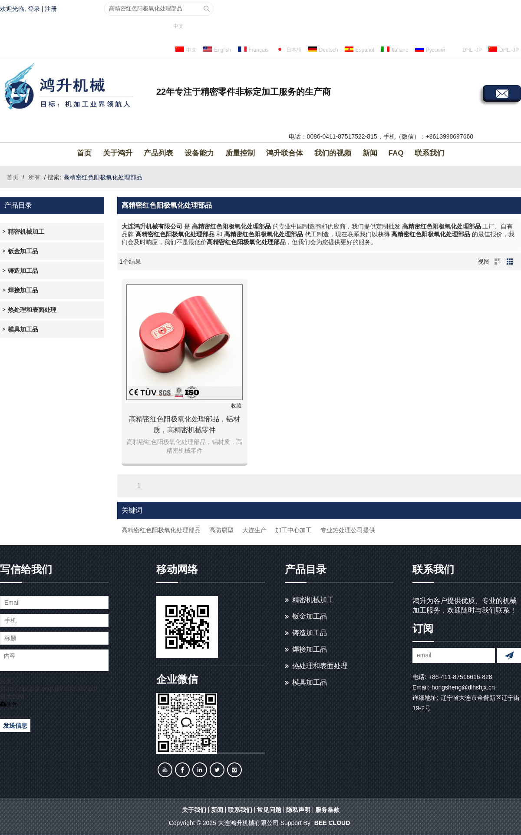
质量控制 (240, 153)
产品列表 (158, 153)
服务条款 (327, 810)
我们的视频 (332, 153)
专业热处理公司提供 (347, 530)
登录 (34, 8)
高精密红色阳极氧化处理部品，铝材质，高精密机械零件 (184, 424)
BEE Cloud (332, 823)
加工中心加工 (293, 530)
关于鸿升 (117, 153)
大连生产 (254, 530)
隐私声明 (298, 810)
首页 (84, 153)
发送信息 (15, 725)
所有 (34, 177)
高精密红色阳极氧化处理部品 (161, 530)
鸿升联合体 (284, 153)
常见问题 (269, 810)
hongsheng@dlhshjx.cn (463, 687)
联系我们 (429, 153)
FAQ (396, 153)
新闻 (370, 153)
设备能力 (199, 153)
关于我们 (194, 810)
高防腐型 (221, 530)
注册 (51, 8)
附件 (9, 704)
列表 (497, 261)
